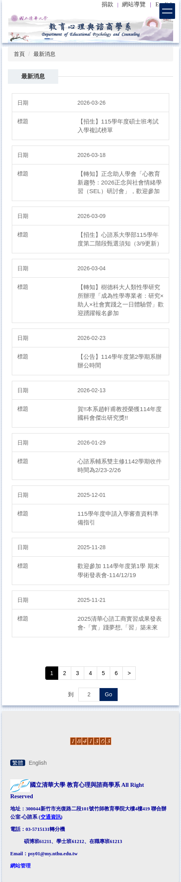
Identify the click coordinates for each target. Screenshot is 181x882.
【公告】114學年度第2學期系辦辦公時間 (120, 361)
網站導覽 (134, 4)
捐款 (107, 4)
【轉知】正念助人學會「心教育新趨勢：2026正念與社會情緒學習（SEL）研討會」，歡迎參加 (120, 182)
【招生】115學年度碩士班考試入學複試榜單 (118, 125)
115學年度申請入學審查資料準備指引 (118, 518)
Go (108, 694)
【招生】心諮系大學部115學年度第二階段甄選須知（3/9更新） (120, 239)
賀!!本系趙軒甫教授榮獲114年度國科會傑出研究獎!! (120, 413)
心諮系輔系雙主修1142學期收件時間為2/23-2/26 (120, 465)
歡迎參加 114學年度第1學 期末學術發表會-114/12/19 (118, 570)
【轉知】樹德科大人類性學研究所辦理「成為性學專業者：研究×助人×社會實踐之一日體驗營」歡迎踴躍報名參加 (121, 300)
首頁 (19, 54)
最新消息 (44, 54)
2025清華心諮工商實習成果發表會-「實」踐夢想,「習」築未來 (120, 623)
